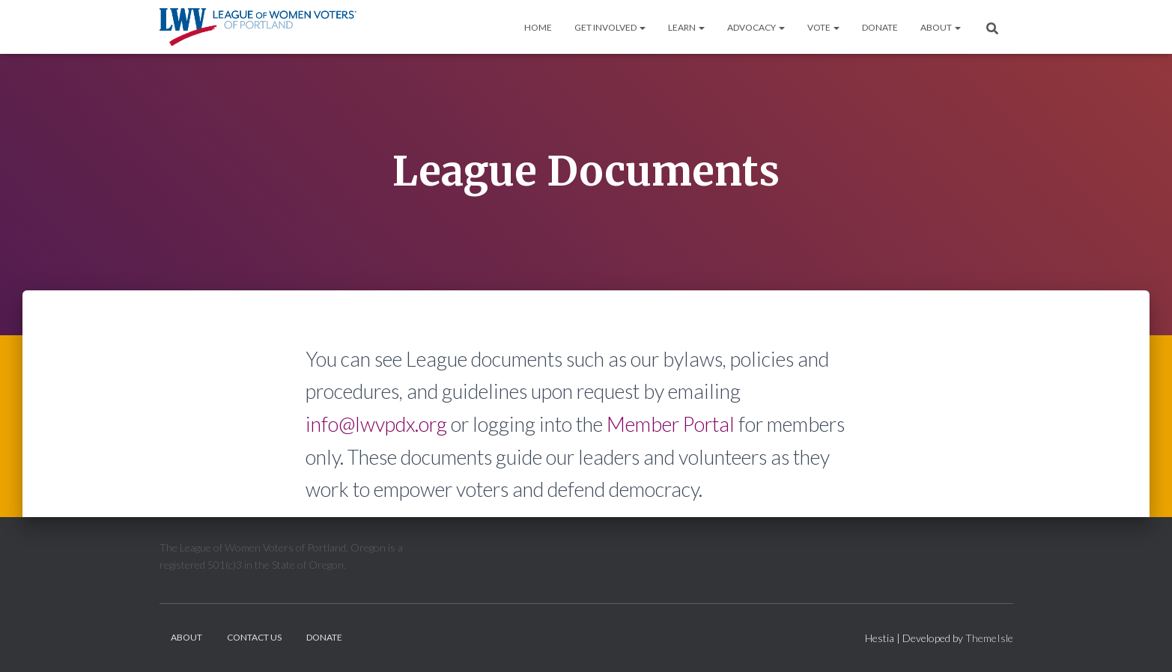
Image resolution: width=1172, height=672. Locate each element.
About (940, 27)
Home (538, 27)
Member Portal (671, 424)
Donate (880, 27)
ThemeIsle (989, 638)
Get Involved (610, 27)
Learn (686, 27)
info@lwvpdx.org (376, 424)
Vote (823, 27)
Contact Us (254, 637)
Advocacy (756, 27)
